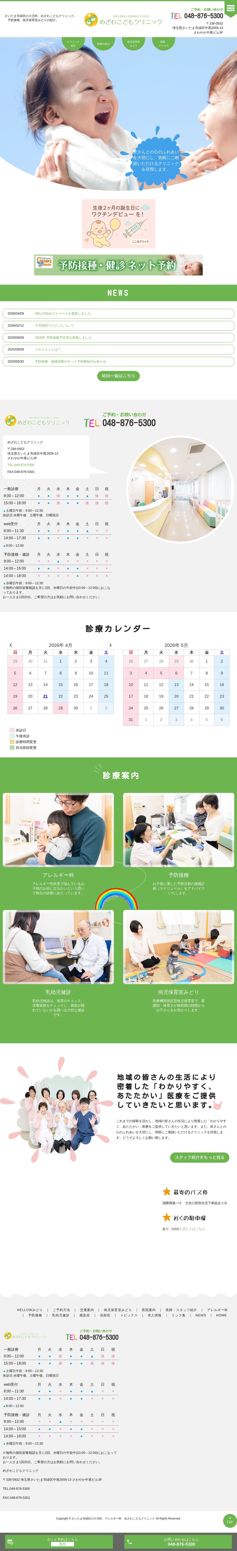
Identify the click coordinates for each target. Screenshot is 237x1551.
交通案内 (87, 1310)
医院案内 (149, 1310)
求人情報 (155, 1315)
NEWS (201, 1315)
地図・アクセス (164, 43)
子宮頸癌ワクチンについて (54, 325)
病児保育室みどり (133, 43)
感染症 (84, 1315)
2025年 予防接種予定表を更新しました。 (65, 337)
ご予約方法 (61, 1310)
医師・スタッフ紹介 (181, 1310)
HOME (221, 1315)
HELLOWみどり (30, 1310)
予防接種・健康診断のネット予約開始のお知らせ (70, 361)
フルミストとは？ (48, 349)
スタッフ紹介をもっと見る (200, 1157)
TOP (230, 1522)
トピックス (129, 1315)
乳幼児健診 (60, 1315)
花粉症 (105, 1315)
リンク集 (178, 1315)
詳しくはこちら (193, 1229)
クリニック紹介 (73, 43)
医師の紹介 (103, 43)
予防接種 (35, 1315)
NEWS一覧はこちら (118, 376)
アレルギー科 (217, 1310)
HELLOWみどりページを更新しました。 (64, 313)
